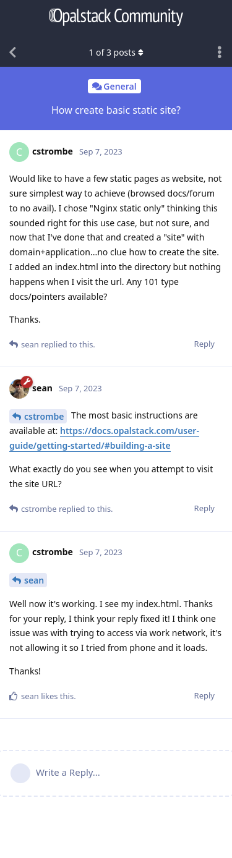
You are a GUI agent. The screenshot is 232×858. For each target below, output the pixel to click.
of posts (115, 52)
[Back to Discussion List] (12, 52)
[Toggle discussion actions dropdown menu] (219, 52)
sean (34, 580)
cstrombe (44, 416)
